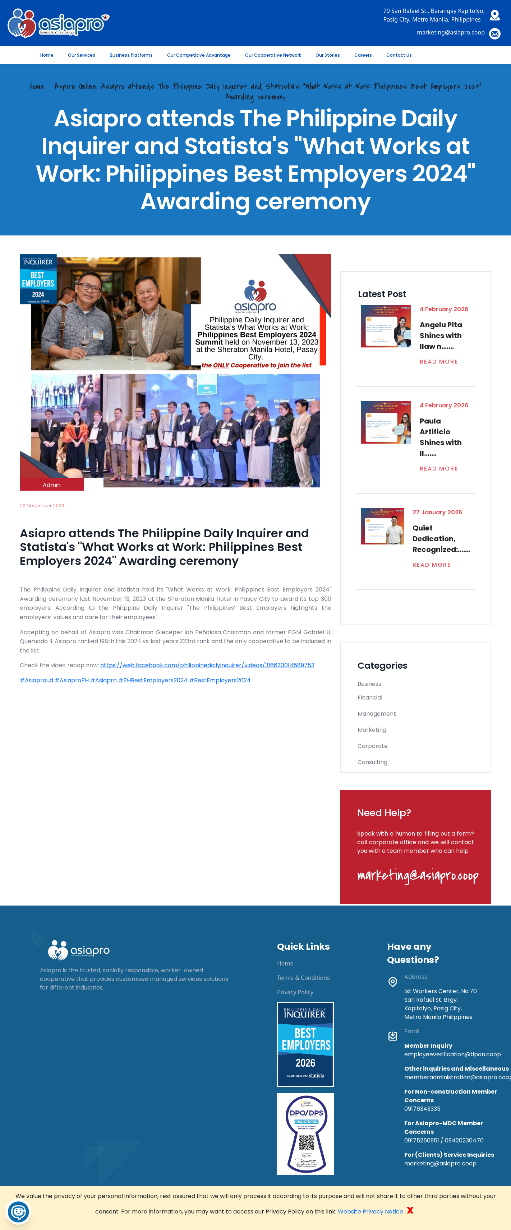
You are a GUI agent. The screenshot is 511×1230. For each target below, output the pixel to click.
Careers (363, 55)
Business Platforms (131, 55)
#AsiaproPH (72, 680)
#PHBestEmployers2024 (153, 680)
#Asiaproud (36, 680)
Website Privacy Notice (370, 1211)
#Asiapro (103, 680)
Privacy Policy (295, 992)
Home (47, 55)
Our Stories (328, 55)
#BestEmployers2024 (220, 680)
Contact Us (399, 55)
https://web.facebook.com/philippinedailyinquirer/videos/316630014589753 (207, 665)
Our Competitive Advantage (199, 55)
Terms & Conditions (303, 978)
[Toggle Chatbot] (18, 1212)
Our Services (81, 55)
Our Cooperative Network (273, 55)
